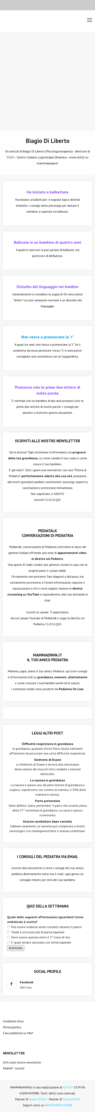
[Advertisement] (47, 81)
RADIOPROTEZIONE (58, 1105)
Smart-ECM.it (38, 1099)
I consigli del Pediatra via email (47, 856)
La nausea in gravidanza (47, 780)
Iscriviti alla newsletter (27, 868)
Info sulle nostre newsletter (22, 1062)
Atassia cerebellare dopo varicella (47, 821)
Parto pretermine (47, 801)
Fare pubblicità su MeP (18, 1033)
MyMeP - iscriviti (13, 1068)
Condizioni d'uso (13, 1021)
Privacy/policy (12, 1027)
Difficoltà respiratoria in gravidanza (47, 744)
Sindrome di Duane (47, 760)
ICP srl (67, 1087)
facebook (26, 982)
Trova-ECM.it (71, 1099)
